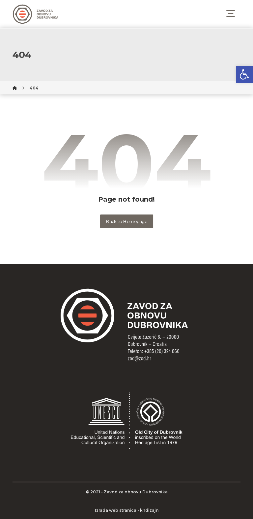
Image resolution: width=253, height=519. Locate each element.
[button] (244, 74)
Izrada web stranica (115, 510)
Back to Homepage (126, 221)
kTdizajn (149, 510)
